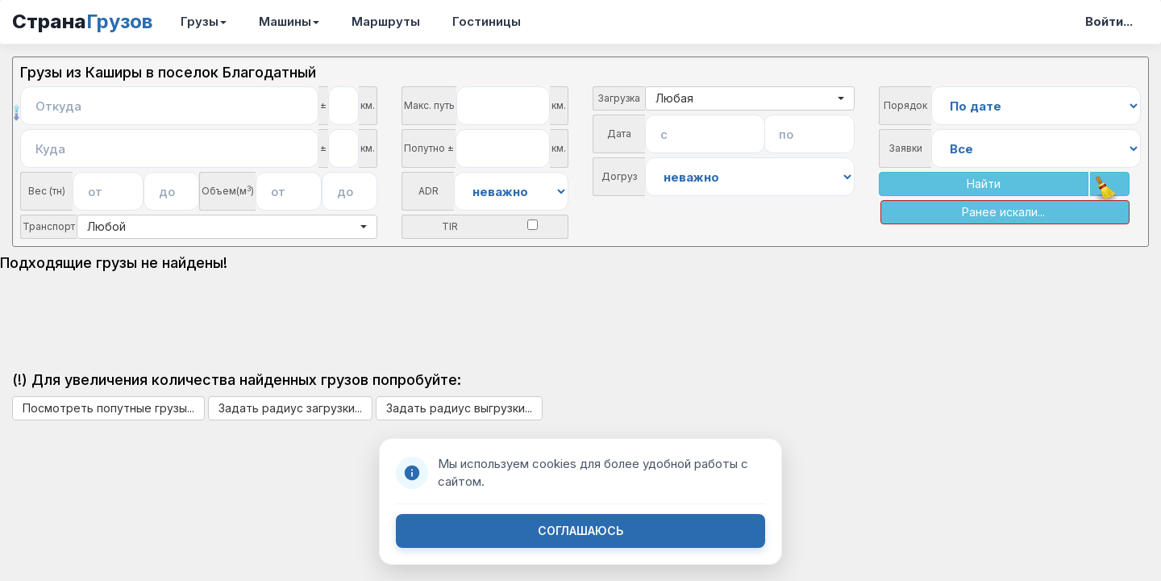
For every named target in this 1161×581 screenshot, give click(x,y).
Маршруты (386, 21)
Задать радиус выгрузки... (459, 408)
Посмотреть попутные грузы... (108, 408)
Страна (82, 21)
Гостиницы (486, 21)
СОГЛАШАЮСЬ (580, 530)
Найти (984, 183)
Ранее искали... (1003, 212)
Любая (749, 98)
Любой (227, 226)
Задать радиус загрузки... (290, 408)
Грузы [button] (204, 21)
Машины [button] (289, 21)
